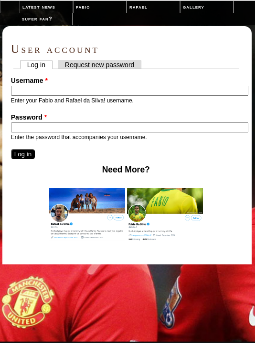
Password (29, 117)
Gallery (193, 7)
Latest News (38, 7)
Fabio (83, 7)
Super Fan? (37, 18)
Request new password (100, 65)
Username (29, 80)
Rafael (138, 7)
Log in (40, 65)
